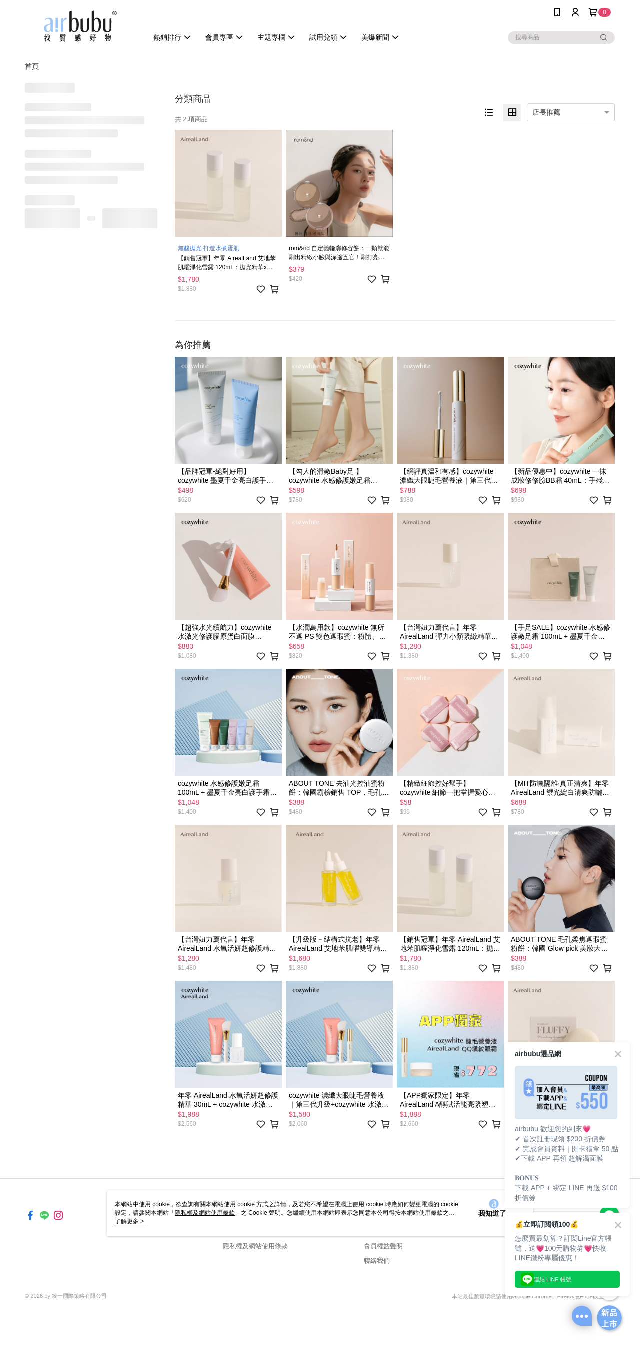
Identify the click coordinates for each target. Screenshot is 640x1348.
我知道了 (492, 1213)
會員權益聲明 (383, 1246)
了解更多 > (129, 1221)
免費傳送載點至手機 (561, 1245)
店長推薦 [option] (546, 112)
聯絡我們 (377, 1260)
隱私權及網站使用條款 (255, 1246)
